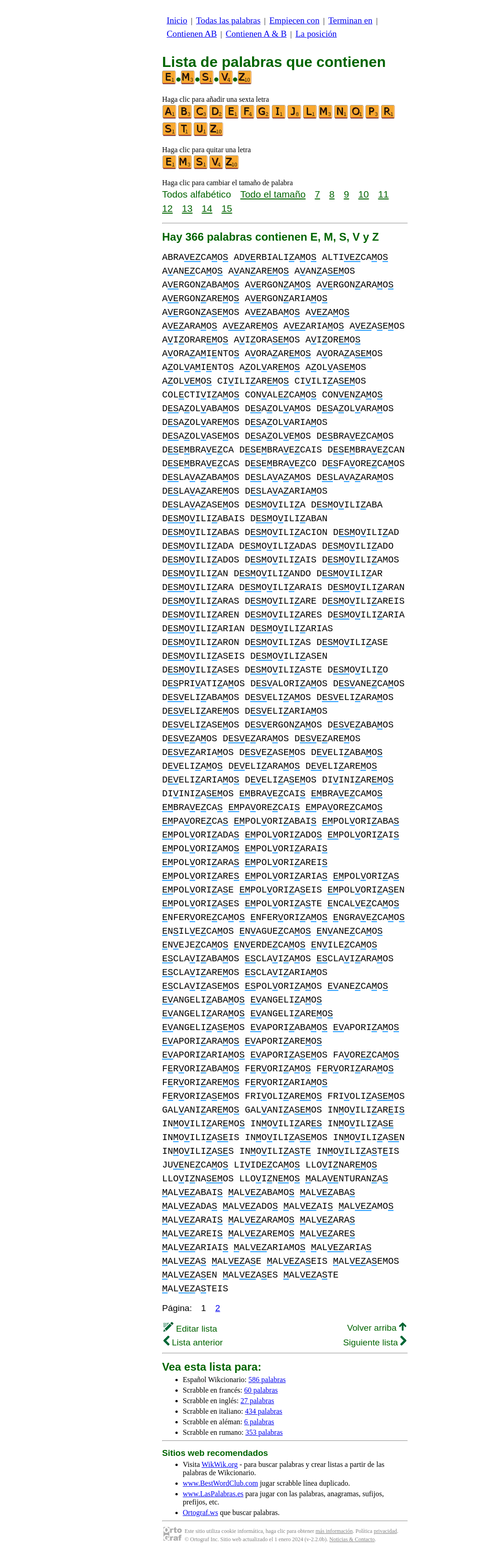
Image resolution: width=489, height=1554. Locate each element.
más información (334, 1531)
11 (383, 194)
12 (167, 208)
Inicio (177, 20)
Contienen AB (192, 34)
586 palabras (267, 1379)
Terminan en (350, 20)
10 (363, 194)
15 (226, 208)
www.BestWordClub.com (220, 1483)
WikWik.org (220, 1464)
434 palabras (263, 1411)
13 (187, 208)
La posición (316, 34)
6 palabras (259, 1422)
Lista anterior (193, 1342)
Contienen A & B (256, 34)
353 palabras (263, 1432)
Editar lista (190, 1329)
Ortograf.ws (200, 1512)
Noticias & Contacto (352, 1539)
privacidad (385, 1531)
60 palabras (261, 1390)
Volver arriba (376, 1328)
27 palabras (257, 1401)
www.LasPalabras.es (213, 1494)
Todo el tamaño (272, 194)
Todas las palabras (228, 20)
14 (207, 208)
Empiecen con (295, 20)
